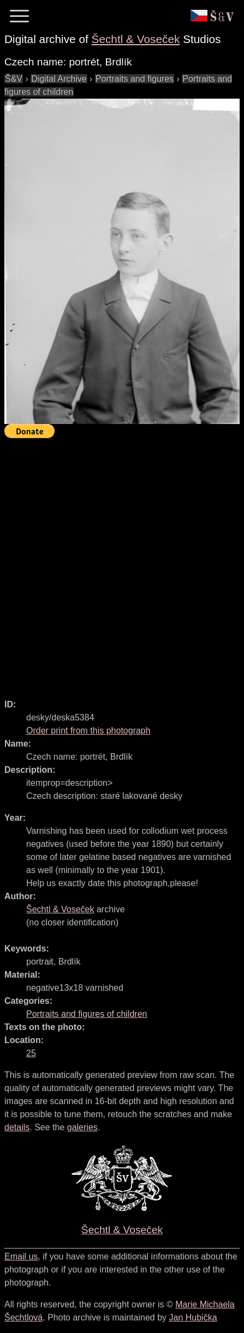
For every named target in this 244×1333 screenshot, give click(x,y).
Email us (21, 1256)
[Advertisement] (122, 564)
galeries (82, 1127)
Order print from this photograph (88, 730)
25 (31, 1053)
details (16, 1127)
